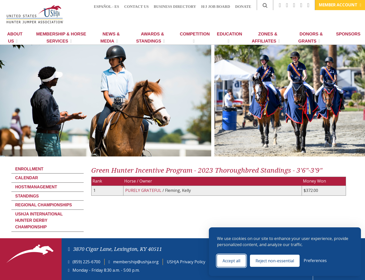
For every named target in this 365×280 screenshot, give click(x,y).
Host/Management (36, 187)
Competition (195, 37)
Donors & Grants (310, 38)
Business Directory (175, 7)
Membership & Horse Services (61, 38)
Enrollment (29, 169)
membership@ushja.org (136, 262)
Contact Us (136, 7)
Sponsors (348, 34)
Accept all (231, 261)
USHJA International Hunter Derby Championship (39, 220)
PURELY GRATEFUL (143, 190)
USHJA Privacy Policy (186, 262)
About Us (14, 38)
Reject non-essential (275, 261)
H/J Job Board (215, 7)
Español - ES (106, 7)
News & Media (110, 38)
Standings (27, 196)
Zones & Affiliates (266, 38)
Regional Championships (43, 205)
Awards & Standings (150, 38)
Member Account (340, 5)
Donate (243, 7)
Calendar (26, 178)
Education (229, 37)
